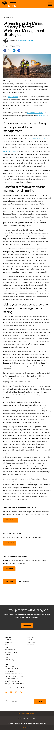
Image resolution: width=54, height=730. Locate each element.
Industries (30, 645)
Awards (7, 647)
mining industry (13, 97)
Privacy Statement (24, 718)
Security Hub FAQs (11, 669)
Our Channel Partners (11, 652)
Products (30, 640)
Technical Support (10, 671)
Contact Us (8, 642)
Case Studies (31, 642)
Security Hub (9, 666)
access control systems (35, 113)
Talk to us (9, 581)
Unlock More (10, 520)
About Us (7, 640)
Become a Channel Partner (13, 676)
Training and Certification (13, 674)
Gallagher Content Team (25, 40)
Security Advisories (11, 679)
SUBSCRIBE (9, 569)
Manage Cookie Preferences (14, 684)
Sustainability (9, 660)
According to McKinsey (37, 138)
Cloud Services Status (12, 681)
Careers (7, 655)
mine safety (41, 116)
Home (7, 17)
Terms (34, 718)
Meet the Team (9, 650)
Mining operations (9, 151)
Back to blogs (23, 581)
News (6, 645)
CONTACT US (10, 543)
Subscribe (27, 625)
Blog (13, 17)
